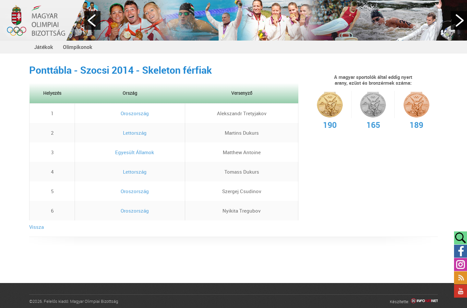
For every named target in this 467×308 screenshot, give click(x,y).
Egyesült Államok (130, 152)
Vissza (36, 227)
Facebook (460, 251)
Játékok (43, 47)
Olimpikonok (77, 47)
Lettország (130, 132)
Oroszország (130, 113)
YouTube (460, 291)
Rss (460, 277)
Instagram (460, 264)
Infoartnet (424, 301)
